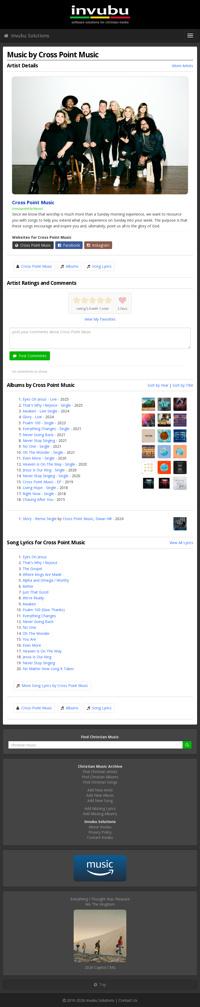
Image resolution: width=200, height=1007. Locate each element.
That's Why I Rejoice (40, 562)
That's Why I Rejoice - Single (47, 405)
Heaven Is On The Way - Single (49, 464)
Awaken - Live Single (40, 410)
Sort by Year (158, 385)
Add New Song (100, 800)
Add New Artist (100, 789)
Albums (72, 266)
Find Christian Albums (100, 776)
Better (28, 586)
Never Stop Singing (39, 440)
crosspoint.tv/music (27, 208)
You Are (29, 639)
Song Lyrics (102, 266)
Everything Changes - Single (46, 428)
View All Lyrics (181, 542)
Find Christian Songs (100, 782)
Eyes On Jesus (35, 556)
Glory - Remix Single (40, 518)
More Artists (182, 65)
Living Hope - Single (39, 487)
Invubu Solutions (26, 35)
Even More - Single (38, 458)
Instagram (98, 245)
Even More (32, 645)
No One (29, 627)
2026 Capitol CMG (100, 967)
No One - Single (36, 446)
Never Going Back (38, 434)
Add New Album (100, 795)
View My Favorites (100, 319)
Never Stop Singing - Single (45, 475)
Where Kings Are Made (42, 574)
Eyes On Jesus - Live (40, 399)
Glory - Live (32, 416)
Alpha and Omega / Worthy (46, 580)
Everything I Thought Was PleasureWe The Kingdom (100, 901)
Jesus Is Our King (37, 656)
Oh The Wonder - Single (43, 452)
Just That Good (35, 592)
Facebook (69, 245)
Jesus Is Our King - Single (44, 469)
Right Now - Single (38, 493)
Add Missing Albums (100, 813)
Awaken (29, 603)
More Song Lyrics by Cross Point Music (55, 685)
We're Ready (33, 597)
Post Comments (30, 355)
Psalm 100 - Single (38, 422)
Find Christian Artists (100, 771)
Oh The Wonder (36, 633)
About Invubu (100, 826)
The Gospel (32, 568)
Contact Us (127, 1000)
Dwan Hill (104, 518)
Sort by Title (183, 385)
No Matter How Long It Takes (48, 668)
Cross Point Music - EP (42, 481)
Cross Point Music (33, 245)
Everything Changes (39, 615)
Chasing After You (38, 499)
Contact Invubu (100, 837)
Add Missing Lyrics (100, 808)
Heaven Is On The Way (42, 651)
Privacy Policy (100, 832)
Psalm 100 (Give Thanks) (44, 609)
